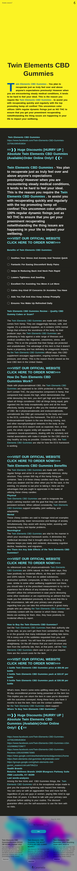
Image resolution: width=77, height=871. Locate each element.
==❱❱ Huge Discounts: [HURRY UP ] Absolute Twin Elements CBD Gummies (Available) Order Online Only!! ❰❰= (37, 154)
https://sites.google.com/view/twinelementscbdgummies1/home (38, 756)
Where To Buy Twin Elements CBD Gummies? (31, 709)
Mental (10, 514)
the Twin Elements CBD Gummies (27, 352)
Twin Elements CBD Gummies (35, 100)
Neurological (14, 530)
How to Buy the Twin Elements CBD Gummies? (32, 624)
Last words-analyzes (18, 778)
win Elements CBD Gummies (31, 84)
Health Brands (14, 768)
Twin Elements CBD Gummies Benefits (37, 465)
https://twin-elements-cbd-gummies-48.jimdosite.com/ (33, 759)
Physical (11, 495)
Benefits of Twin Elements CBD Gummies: (29, 250)
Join (38, 831)
